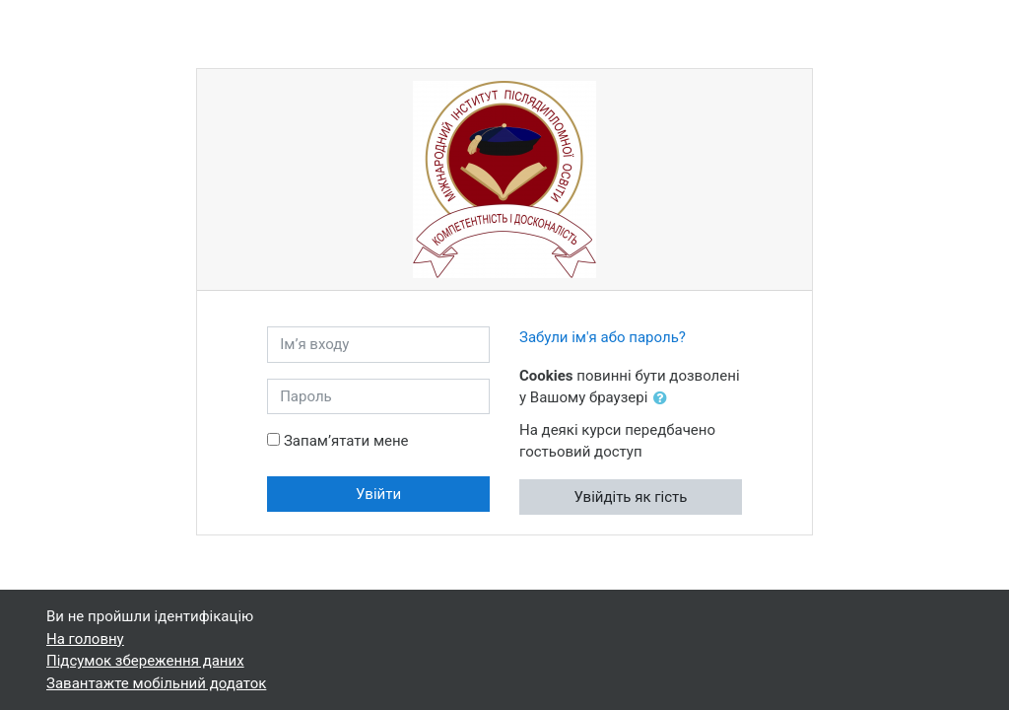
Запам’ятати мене (346, 441)
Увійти (378, 494)
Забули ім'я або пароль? (602, 337)
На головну (85, 639)
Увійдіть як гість (630, 497)
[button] (664, 399)
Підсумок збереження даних (145, 661)
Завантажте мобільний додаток (156, 683)
